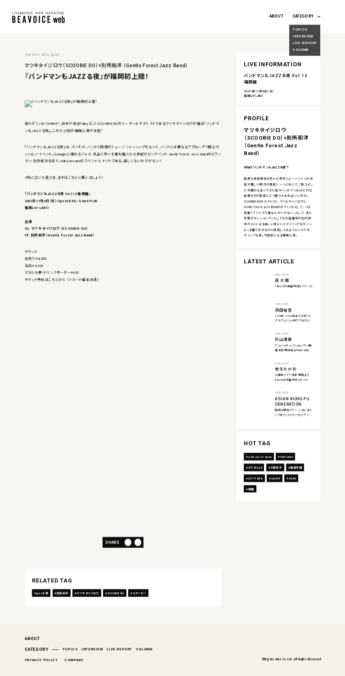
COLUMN (144, 649)
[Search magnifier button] (331, 15)
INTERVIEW (92, 649)
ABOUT (276, 16)
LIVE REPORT (119, 649)
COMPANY (73, 660)
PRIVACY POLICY (41, 660)
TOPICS (70, 649)
